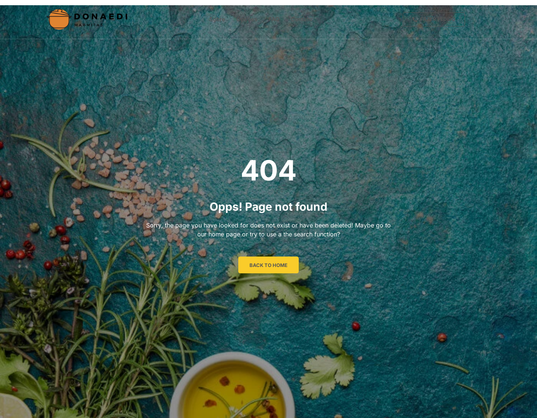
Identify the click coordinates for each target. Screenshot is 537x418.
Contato (301, 19)
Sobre (217, 19)
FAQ (274, 19)
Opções (246, 19)
